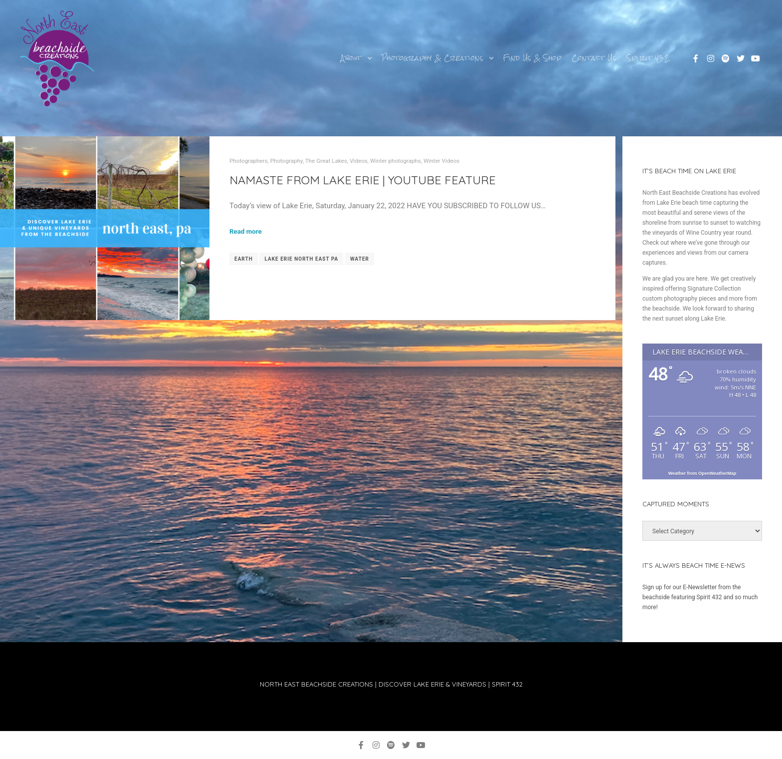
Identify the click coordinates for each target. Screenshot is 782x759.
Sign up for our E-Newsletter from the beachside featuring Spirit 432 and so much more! (700, 597)
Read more (245, 231)
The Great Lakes (326, 160)
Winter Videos (441, 160)
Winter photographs (395, 160)
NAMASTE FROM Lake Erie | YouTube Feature (362, 179)
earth (243, 259)
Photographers (248, 160)
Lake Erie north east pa (301, 259)
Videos (359, 160)
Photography (286, 160)
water (359, 259)
